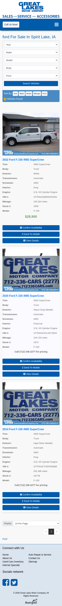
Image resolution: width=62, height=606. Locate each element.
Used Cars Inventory (13, 561)
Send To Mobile (31, 234)
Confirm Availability (31, 227)
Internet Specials (11, 565)
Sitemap (33, 561)
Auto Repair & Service (40, 554)
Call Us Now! (11, 24)
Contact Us (34, 558)
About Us (7, 558)
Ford (4, 539)
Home (5, 554)
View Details (31, 240)
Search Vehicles (31, 83)
